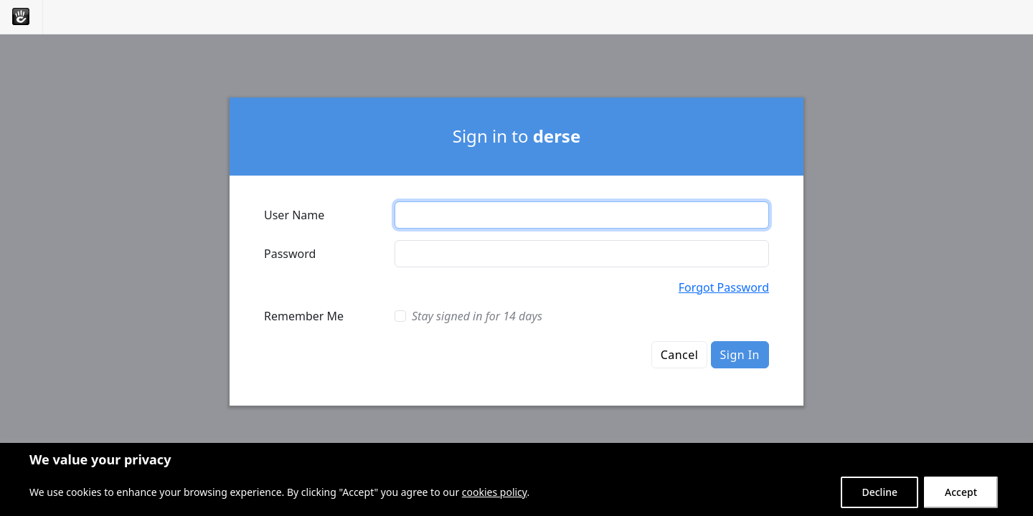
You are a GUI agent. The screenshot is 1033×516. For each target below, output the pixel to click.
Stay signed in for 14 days (477, 316)
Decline (879, 492)
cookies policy (494, 492)
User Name (294, 215)
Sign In (740, 355)
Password (290, 254)
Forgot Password (724, 287)
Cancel (680, 355)
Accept (961, 492)
